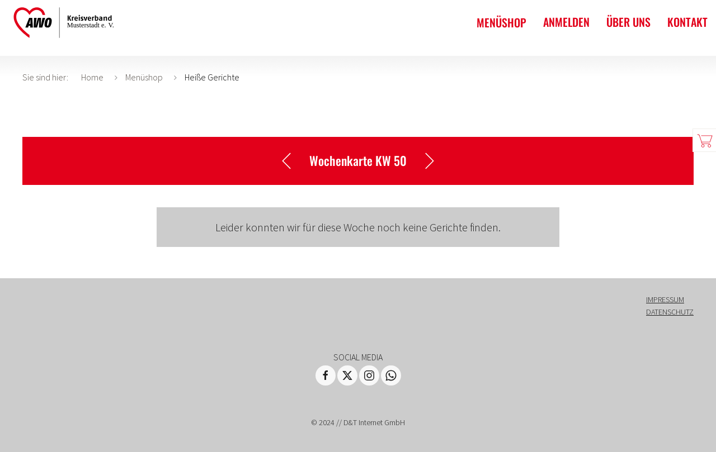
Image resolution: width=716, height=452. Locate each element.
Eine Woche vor (434, 161)
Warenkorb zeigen (704, 140)
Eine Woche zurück (282, 161)
